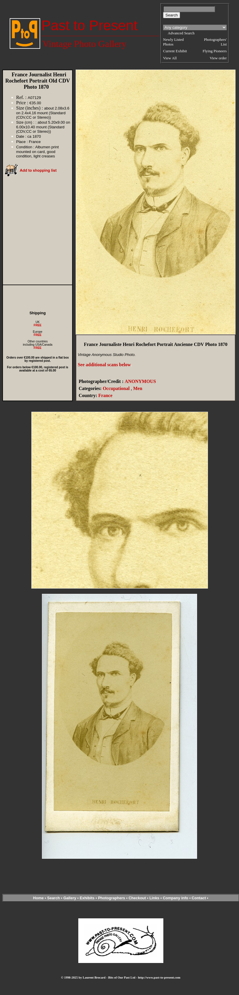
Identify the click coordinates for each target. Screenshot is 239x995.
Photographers (111, 898)
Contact (199, 898)
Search (53, 898)
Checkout (137, 898)
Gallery (69, 898)
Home (38, 898)
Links (154, 898)
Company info (176, 898)
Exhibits (87, 898)
